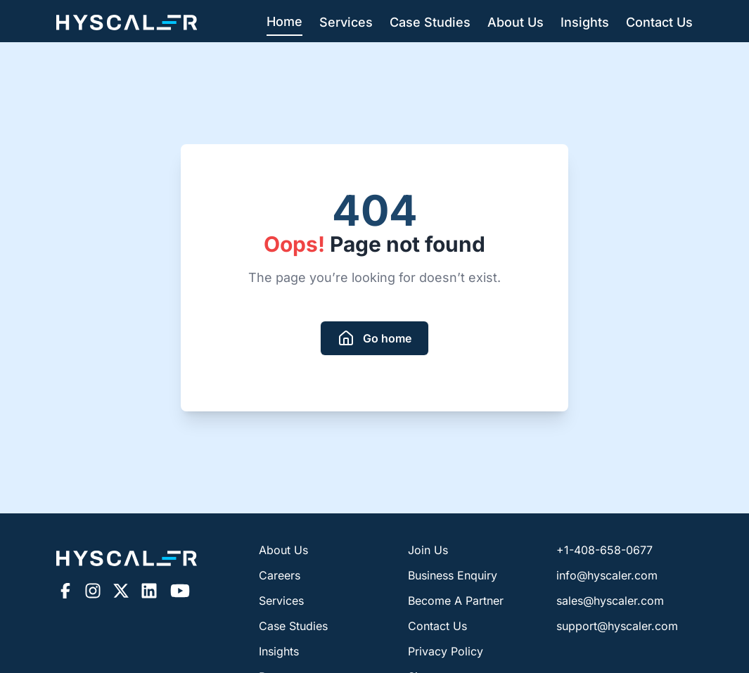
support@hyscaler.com (617, 626)
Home (284, 21)
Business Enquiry (452, 575)
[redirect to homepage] (374, 338)
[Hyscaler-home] (126, 22)
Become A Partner (456, 601)
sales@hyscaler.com (610, 601)
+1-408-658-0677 (604, 550)
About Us (515, 22)
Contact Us (659, 22)
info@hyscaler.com (607, 575)
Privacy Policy (445, 651)
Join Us (428, 550)
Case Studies (430, 22)
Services (346, 22)
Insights (585, 22)
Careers (279, 575)
